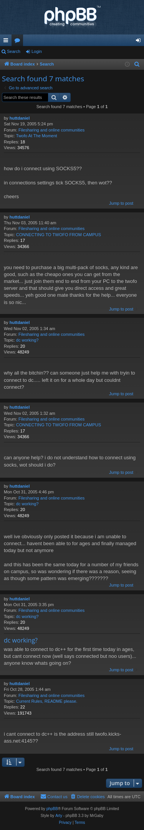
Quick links (7, 42)
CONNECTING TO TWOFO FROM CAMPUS (58, 234)
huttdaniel (20, 118)
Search (13, 51)
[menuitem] (137, 64)
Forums (19, 42)
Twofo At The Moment (36, 135)
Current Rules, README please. (47, 701)
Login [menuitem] (140, 42)
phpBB (52, 809)
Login (36, 51)
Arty (58, 816)
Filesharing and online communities (51, 130)
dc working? (27, 340)
